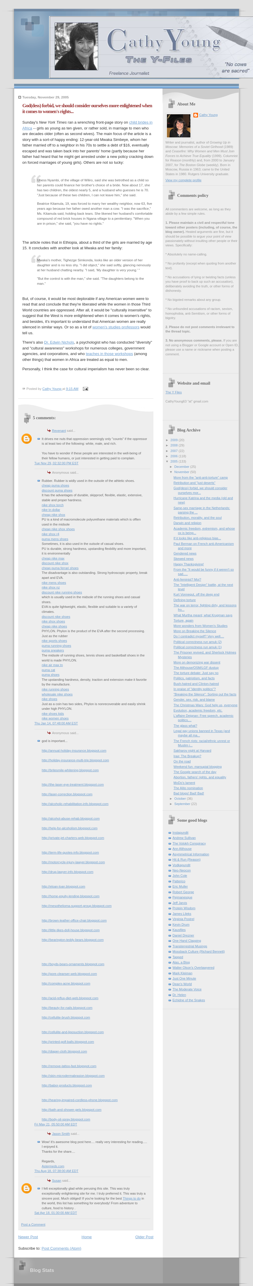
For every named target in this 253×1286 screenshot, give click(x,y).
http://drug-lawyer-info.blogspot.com (67, 872)
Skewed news (184, 558)
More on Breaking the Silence (195, 631)
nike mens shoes (54, 582)
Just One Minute (184, 978)
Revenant (59, 430)
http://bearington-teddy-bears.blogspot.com (73, 940)
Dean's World (182, 984)
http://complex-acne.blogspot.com (66, 983)
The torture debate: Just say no (196, 673)
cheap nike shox (53, 514)
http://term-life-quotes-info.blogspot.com (70, 852)
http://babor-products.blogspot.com (67, 1085)
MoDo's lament (184, 782)
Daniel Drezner (183, 935)
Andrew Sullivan (184, 838)
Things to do (132, 1198)
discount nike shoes (56, 616)
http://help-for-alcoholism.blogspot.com (70, 828)
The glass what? (185, 725)
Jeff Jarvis (179, 903)
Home (87, 1237)
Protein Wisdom (183, 908)
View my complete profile (183, 180)
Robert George (183, 892)
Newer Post (28, 1237)
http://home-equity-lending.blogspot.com (71, 896)
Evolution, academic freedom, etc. (198, 710)
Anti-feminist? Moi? (187, 579)
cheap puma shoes (55, 485)
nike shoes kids (53, 713)
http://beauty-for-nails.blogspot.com (67, 1007)
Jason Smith (61, 1133)
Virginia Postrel (183, 919)
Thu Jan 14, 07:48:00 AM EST (56, 723)
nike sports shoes (54, 640)
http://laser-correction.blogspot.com (67, 794)
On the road (182, 761)
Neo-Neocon (181, 870)
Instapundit (180, 832)
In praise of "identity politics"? (195, 689)
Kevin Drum (181, 924)
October (180, 798)
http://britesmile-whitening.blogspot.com (70, 770)
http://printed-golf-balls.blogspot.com (68, 1041)
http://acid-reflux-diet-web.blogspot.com (70, 998)
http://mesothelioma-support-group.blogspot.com (77, 906)
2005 (174, 461)
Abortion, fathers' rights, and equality (200, 777)
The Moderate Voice (187, 989)
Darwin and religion (188, 523)
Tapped (177, 957)
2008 (174, 445)
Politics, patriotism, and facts (194, 678)
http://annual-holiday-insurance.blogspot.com (74, 750)
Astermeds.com (53, 1166)
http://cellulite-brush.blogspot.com (66, 1017)
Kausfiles (179, 930)
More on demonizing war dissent (197, 662)
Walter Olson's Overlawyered (193, 967)
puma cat (48, 670)
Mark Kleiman (182, 973)
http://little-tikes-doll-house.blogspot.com (71, 930)
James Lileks (181, 913)
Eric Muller (180, 886)
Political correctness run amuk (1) (198, 647)
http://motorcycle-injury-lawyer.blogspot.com (73, 862)
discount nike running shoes (62, 592)
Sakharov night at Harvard (192, 750)
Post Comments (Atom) (61, 1248)
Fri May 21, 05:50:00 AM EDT (55, 1124)
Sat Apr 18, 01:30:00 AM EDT (55, 1213)
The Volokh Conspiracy (189, 843)
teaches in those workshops (109, 354)
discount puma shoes (57, 490)
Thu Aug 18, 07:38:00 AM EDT (56, 1171)
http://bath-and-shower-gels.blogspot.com (71, 1109)
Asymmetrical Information (190, 854)
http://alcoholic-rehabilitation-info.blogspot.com (75, 804)
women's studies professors (115, 327)
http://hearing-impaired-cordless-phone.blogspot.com (80, 1100)
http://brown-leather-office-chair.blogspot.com (74, 920)
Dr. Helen (179, 995)
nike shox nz (51, 587)
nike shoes (49, 699)
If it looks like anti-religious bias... (197, 538)
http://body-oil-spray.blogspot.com (66, 1119)
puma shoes (50, 674)
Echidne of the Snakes (188, 1000)
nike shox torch (52, 505)
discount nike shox (55, 563)
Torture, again (184, 620)
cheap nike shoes (54, 626)
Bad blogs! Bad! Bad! (189, 793)
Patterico (178, 881)
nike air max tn (52, 665)
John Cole (179, 875)
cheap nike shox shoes (58, 529)
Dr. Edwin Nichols (59, 342)
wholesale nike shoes (57, 694)
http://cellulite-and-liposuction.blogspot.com (73, 1032)
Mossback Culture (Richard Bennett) (198, 951)
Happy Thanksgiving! (189, 564)
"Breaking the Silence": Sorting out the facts (205, 694)
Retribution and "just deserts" (194, 483)
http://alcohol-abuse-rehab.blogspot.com (71, 818)
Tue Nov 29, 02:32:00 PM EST (56, 463)
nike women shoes (55, 718)
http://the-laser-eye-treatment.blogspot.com (73, 784)
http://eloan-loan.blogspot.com (63, 886)
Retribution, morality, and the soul (198, 517)
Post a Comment (33, 1224)
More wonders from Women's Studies (201, 625)
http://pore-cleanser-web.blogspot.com (69, 973)
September (182, 804)
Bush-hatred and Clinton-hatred (196, 683)
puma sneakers (53, 650)
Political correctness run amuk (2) (198, 642)
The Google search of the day (195, 772)
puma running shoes (56, 645)
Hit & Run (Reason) (186, 859)
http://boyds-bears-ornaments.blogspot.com (73, 964)
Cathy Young (208, 115)
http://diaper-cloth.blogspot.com (64, 1051)
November (182, 472)
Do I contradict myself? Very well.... (199, 636)
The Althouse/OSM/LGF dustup (196, 667)
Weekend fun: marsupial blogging (198, 766)
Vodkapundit (181, 865)
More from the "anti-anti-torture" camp (201, 477)
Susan (56, 1180)
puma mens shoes (55, 539)
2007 (174, 451)
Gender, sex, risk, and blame (194, 699)
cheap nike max (53, 558)
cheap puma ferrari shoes (60, 568)
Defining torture (185, 600)
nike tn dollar (51, 509)
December (182, 466)
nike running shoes (55, 689)
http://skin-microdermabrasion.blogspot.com (73, 1075)
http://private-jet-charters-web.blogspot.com (73, 838)
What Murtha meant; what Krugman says (203, 615)
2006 (174, 456)
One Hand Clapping (186, 940)
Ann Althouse (182, 848)
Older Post (144, 1237)
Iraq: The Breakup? (187, 756)
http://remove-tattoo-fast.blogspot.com (69, 1066)
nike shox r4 (50, 534)
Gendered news (185, 553)
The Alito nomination (188, 788)
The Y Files (173, 392)
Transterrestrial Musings (189, 946)
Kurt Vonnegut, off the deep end (197, 594)
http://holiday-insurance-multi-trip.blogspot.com (75, 760)
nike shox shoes (53, 621)
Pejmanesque (182, 897)
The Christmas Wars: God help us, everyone (206, 705)
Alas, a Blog (181, 962)
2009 (174, 440)
